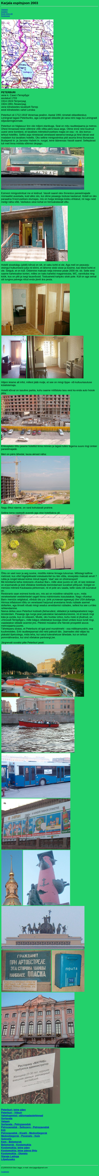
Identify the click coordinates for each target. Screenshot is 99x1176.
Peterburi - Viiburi (11, 1112)
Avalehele (5, 1172)
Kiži (3, 1130)
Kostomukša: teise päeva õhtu (19, 1150)
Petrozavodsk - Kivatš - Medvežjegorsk (24, 1133)
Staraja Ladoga (10, 1156)
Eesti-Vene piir (7, 14)
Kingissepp (5, 16)
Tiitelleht (4, 10)
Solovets (6, 1139)
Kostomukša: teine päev (15, 1147)
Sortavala (6, 1118)
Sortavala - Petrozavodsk (16, 1124)
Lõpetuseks (8, 1159)
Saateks (4, 12)
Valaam (5, 1121)
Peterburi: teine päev (13, 1109)
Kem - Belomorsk (11, 1141)
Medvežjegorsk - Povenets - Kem (20, 1136)
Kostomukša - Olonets (14, 1153)
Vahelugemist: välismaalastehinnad (22, 1115)
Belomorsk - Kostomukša (16, 1144)
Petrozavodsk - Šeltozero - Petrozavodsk (25, 1127)
